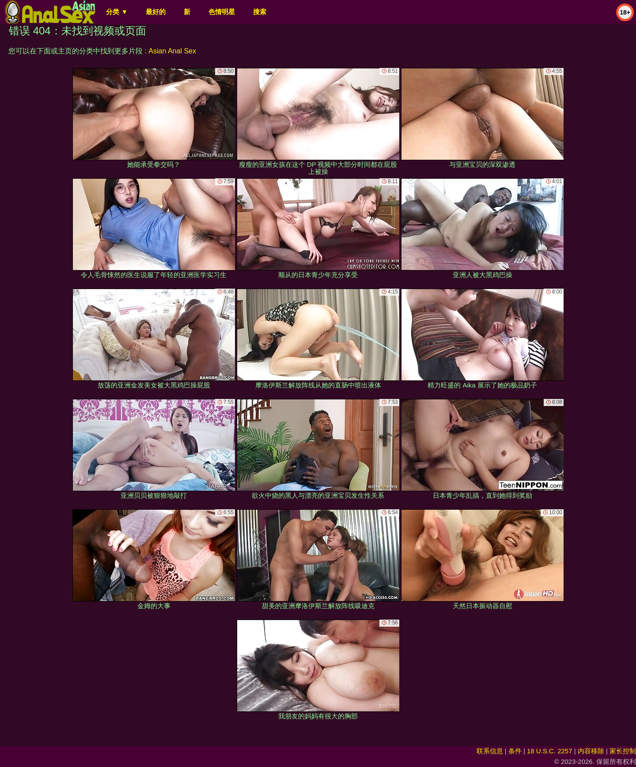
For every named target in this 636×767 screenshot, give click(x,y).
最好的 (156, 11)
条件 (515, 751)
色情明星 (221, 11)
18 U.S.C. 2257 (549, 751)
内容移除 (591, 751)
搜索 (259, 11)
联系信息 (490, 751)
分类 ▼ (117, 11)
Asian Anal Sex (172, 51)
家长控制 (623, 751)
